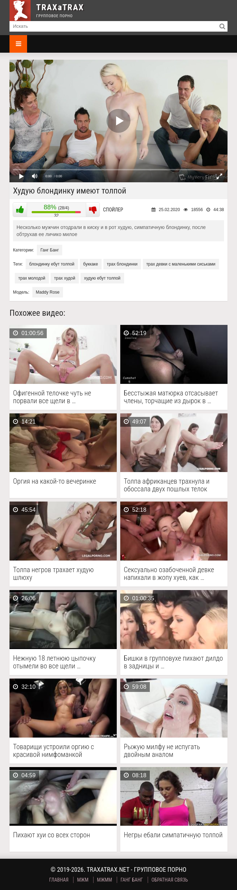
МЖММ (104, 880)
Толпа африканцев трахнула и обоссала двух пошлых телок (167, 485)
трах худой (64, 278)
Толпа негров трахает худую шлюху (53, 573)
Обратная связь (170, 880)
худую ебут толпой (102, 278)
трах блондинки (122, 264)
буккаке (90, 264)
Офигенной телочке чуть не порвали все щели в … (52, 397)
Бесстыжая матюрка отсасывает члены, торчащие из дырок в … (171, 397)
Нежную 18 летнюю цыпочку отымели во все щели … (54, 662)
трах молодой (31, 278)
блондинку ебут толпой (51, 264)
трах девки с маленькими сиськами (181, 264)
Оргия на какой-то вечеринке (54, 481)
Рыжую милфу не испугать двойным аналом (162, 750)
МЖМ (82, 880)
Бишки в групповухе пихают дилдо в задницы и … (173, 662)
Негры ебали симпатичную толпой (173, 835)
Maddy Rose (47, 292)
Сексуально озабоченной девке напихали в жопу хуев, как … (169, 573)
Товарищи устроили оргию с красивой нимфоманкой (53, 750)
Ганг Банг (49, 250)
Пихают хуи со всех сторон (51, 835)
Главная (59, 880)
